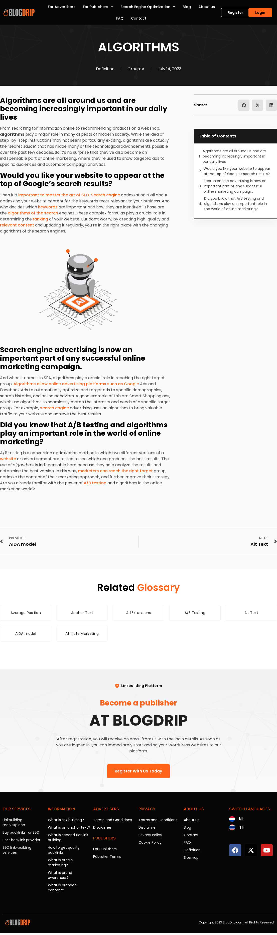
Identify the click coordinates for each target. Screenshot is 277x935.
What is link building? (66, 819)
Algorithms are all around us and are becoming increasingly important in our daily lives (234, 156)
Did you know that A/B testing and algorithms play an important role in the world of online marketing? (235, 203)
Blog (187, 6)
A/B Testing (195, 612)
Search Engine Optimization (147, 7)
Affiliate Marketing (82, 633)
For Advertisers (61, 6)
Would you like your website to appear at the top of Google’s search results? (237, 171)
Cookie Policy (150, 842)
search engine (54, 408)
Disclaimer (102, 827)
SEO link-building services (17, 850)
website (8, 459)
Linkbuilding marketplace (14, 822)
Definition (105, 69)
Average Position (26, 612)
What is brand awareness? (60, 875)
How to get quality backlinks (64, 850)
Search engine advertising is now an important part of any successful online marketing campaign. (235, 186)
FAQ (119, 18)
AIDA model (25, 633)
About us (206, 6)
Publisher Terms (107, 856)
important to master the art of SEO (53, 195)
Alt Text (251, 612)
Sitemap (191, 857)
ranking (40, 219)
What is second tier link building (68, 837)
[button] (243, 105)
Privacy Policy (150, 834)
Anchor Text (82, 612)
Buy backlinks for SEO (21, 832)
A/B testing (95, 483)
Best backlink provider (21, 839)
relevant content (17, 225)
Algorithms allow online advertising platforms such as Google (76, 384)
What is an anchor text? (69, 827)
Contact (138, 18)
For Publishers (98, 7)
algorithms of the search (33, 213)
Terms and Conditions (112, 819)
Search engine (105, 195)
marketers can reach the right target (115, 471)
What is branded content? (62, 888)
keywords (48, 207)
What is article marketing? (60, 863)
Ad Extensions (138, 612)
